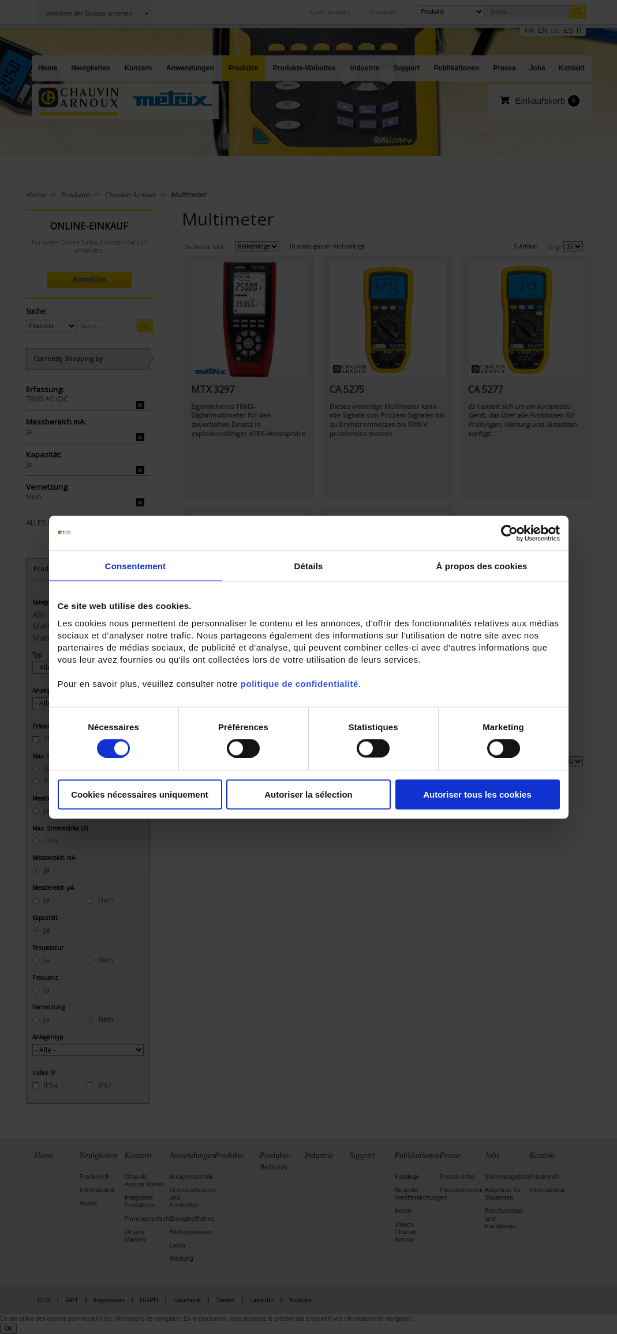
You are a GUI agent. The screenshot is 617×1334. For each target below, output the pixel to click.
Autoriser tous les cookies (477, 794)
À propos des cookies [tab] (482, 565)
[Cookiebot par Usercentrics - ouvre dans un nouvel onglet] (509, 533)
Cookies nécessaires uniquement (139, 794)
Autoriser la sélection (308, 794)
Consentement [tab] (135, 565)
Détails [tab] (308, 565)
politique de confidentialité (299, 684)
